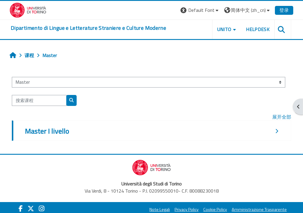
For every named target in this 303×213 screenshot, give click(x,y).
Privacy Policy (187, 209)
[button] (200, 10)
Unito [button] (224, 29)
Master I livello (47, 131)
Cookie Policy (215, 209)
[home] (88, 28)
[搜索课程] (39, 100)
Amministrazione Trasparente (259, 209)
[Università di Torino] (27, 9)
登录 (284, 10)
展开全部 (281, 116)
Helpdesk (258, 29)
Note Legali (159, 209)
